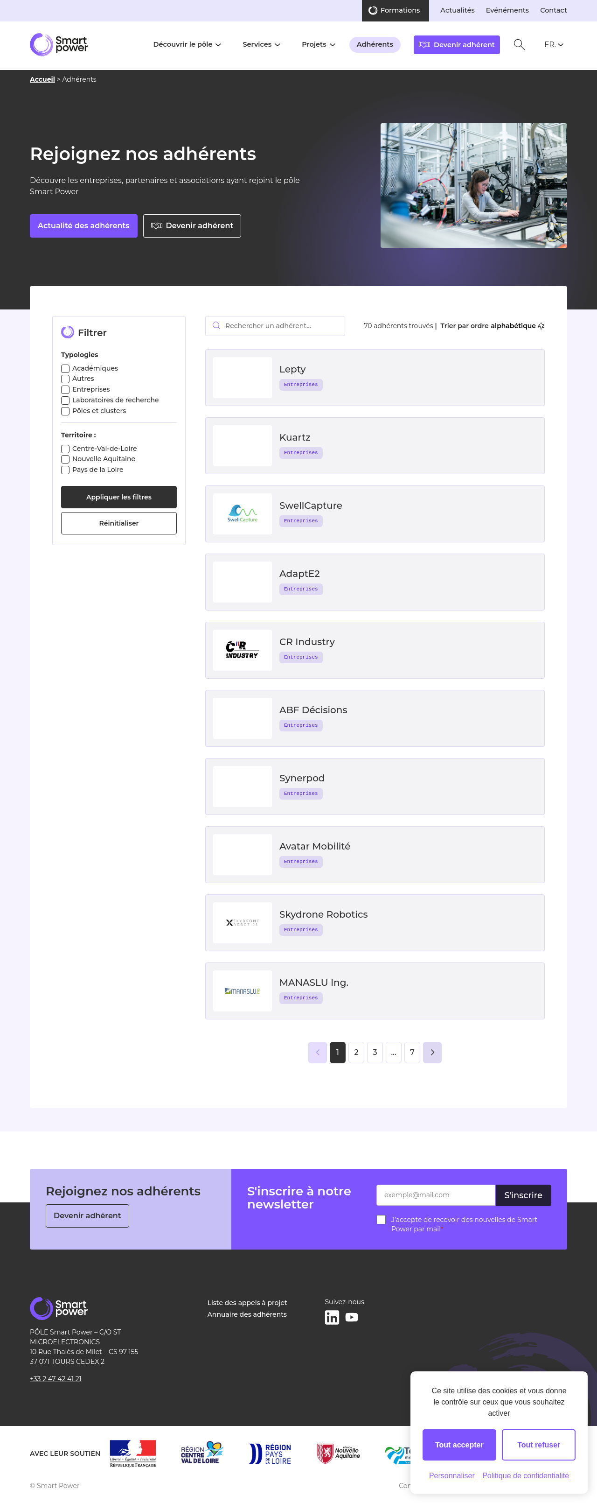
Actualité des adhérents (84, 225)
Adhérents (375, 44)
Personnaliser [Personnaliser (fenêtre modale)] (452, 1476)
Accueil (42, 79)
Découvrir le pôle (183, 44)
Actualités (457, 10)
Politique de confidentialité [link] (525, 1476)
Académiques (95, 368)
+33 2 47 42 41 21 (56, 1379)
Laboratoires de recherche (115, 400)
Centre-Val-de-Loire (104, 448)
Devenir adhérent (192, 225)
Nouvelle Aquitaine (103, 459)
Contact (553, 10)
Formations (400, 10)
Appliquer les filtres (119, 497)
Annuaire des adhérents (247, 1314)
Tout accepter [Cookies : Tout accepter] (459, 1445)
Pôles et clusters (99, 411)
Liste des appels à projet (247, 1303)
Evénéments (507, 10)
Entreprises (91, 389)
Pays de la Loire (98, 469)
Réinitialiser (119, 523)
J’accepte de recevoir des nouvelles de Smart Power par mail (464, 1224)
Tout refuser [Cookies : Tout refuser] (538, 1445)
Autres (83, 378)
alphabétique (517, 326)
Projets (314, 44)
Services (257, 44)
